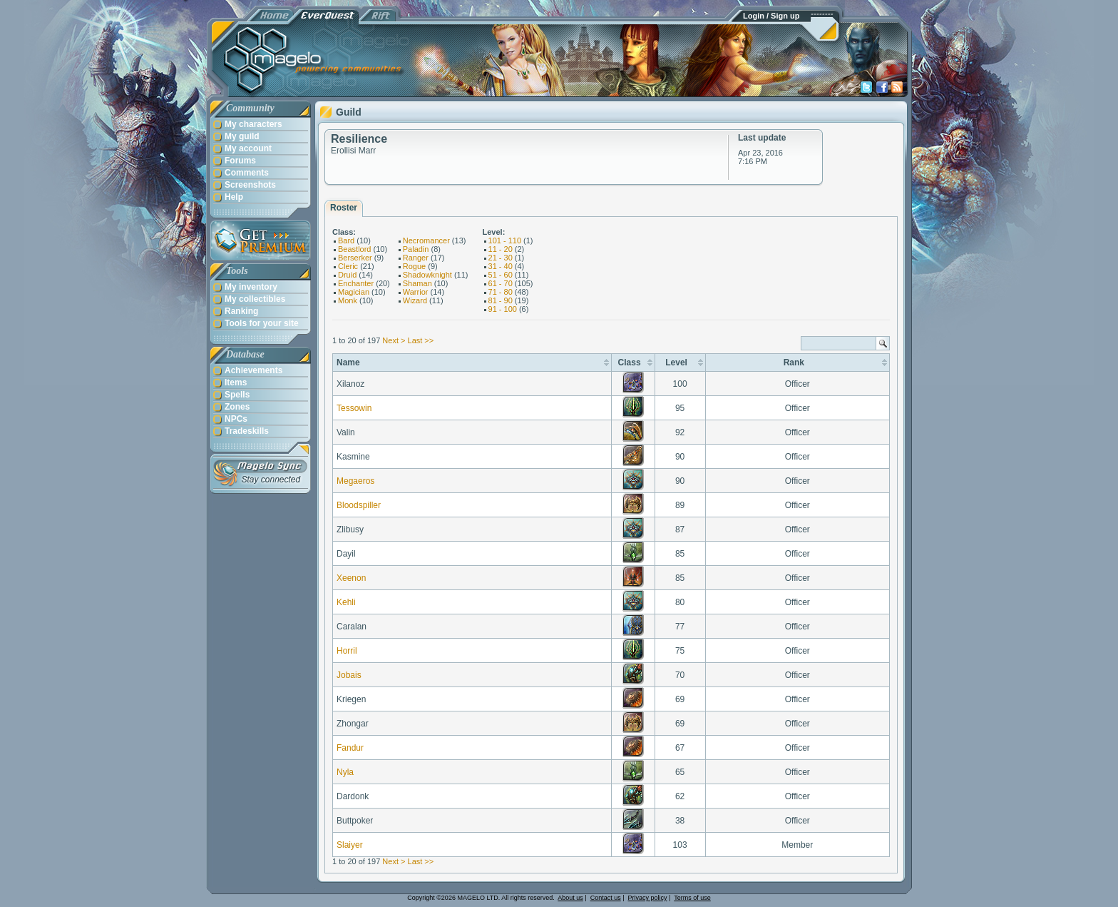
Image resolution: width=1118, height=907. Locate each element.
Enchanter (356, 283)
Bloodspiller (359, 505)
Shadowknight (427, 274)
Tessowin (354, 408)
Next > (393, 340)
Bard (346, 240)
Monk (347, 300)
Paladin (416, 249)
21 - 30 (500, 257)
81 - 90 (500, 300)
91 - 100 (502, 309)
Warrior (416, 292)
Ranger (416, 257)
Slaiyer (350, 845)
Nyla (345, 772)
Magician (353, 292)
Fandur (350, 748)
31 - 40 (500, 266)
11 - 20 (500, 249)
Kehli (346, 602)
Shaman (417, 283)
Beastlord (354, 249)
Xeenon (351, 578)
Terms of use (692, 897)
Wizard (415, 300)
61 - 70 (500, 283)
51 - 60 (500, 274)
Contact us (605, 897)
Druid (347, 274)
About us (570, 897)
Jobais (349, 675)
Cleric (348, 266)
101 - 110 (504, 240)
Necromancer (426, 240)
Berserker (355, 257)
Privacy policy (647, 897)
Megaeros (355, 481)
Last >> (421, 340)
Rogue (414, 266)
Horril (347, 651)
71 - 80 (500, 292)
